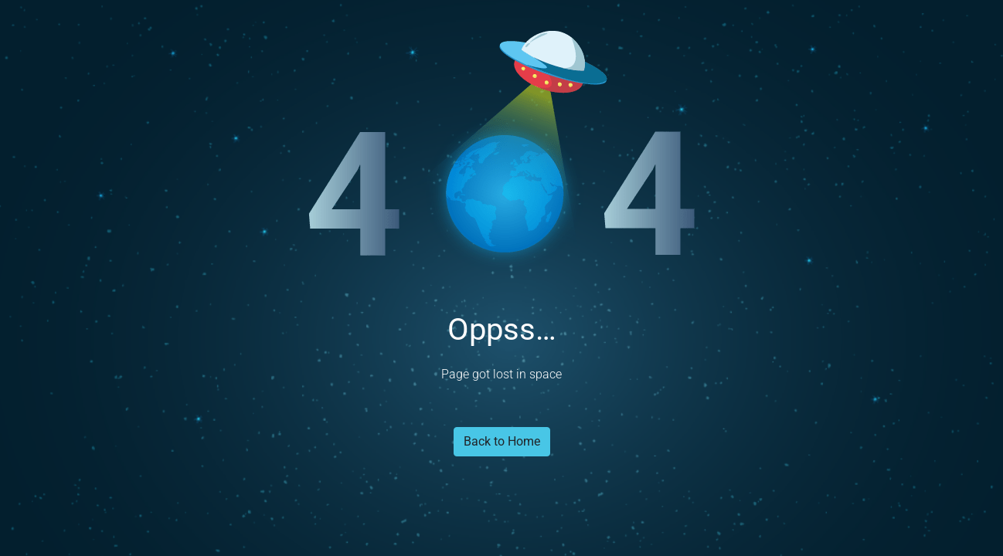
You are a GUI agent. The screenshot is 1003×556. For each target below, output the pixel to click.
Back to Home (502, 441)
